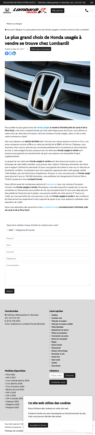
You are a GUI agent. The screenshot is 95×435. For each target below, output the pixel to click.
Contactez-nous (58, 382)
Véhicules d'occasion (40, 49)
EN (91, 2)
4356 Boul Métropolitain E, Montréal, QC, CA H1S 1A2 (61, 2)
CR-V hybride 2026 (14, 398)
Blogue (19, 29)
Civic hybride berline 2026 (17, 380)
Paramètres (56, 425)
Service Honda (55, 345)
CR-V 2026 (10, 395)
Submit (9, 291)
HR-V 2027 (10, 377)
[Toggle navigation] (91, 10)
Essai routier (54, 360)
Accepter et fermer (38, 425)
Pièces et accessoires (58, 333)
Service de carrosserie (58, 339)
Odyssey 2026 (12, 401)
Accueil (9, 29)
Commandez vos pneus (58, 336)
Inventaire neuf (55, 318)
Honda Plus (54, 357)
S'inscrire (69, 375)
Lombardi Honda (50, 207)
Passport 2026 (12, 407)
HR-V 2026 (10, 392)
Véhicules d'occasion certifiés (61, 324)
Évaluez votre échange (58, 351)
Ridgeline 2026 (12, 404)
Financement (55, 348)
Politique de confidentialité (16, 431)
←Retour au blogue (13, 24)
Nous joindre (54, 366)
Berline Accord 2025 (14, 389)
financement (51, 184)
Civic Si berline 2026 (14, 386)
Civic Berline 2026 (13, 383)
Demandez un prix (57, 354)
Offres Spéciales (56, 327)
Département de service (59, 330)
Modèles (53, 315)
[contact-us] (86, 10)
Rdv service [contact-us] (57, 10)
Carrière (53, 363)
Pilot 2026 (10, 374)
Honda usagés (43, 127)
